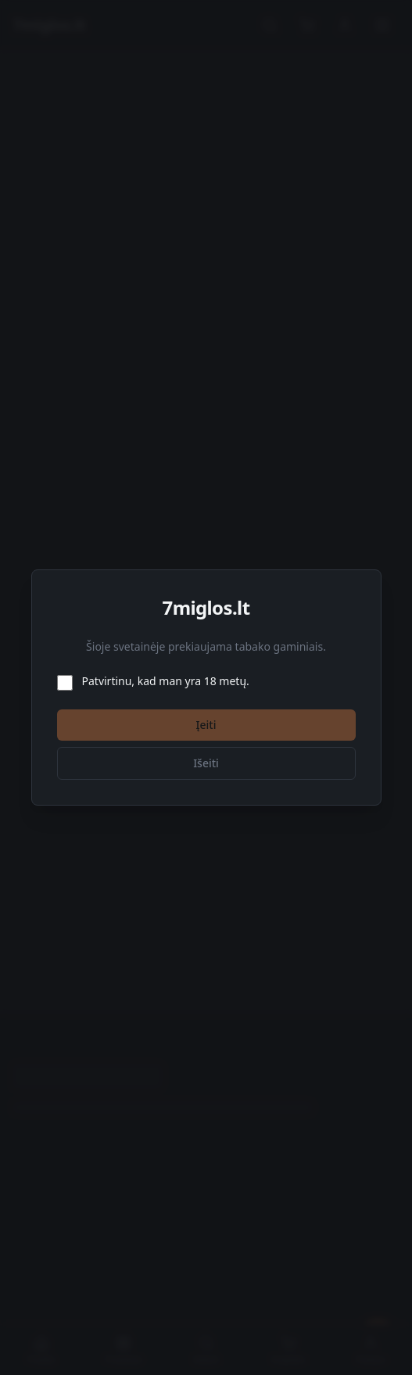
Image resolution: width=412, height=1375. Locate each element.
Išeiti (206, 763)
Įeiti (206, 724)
